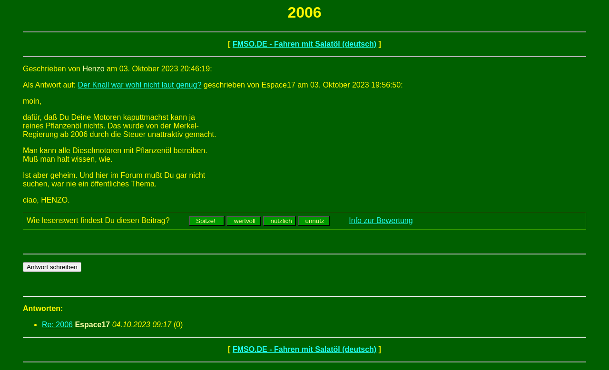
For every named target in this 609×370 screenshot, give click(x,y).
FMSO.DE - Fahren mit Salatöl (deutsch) (304, 44)
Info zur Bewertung (381, 220)
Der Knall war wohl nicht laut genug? (140, 85)
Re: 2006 (57, 325)
